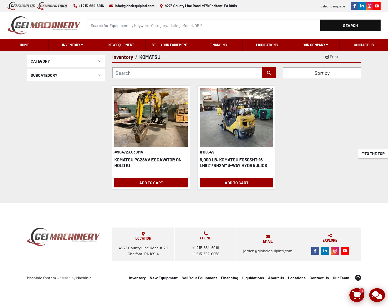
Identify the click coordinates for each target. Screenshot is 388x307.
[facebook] (354, 6)
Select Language (332, 6)
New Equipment (121, 45)
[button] (72, 45)
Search (350, 25)
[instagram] (369, 6)
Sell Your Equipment (170, 45)
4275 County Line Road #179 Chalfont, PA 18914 (201, 6)
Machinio (84, 277)
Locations (297, 277)
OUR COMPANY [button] (314, 45)
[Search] (203, 25)
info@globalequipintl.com (135, 6)
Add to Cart (151, 182)
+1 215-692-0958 (205, 253)
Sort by (322, 73)
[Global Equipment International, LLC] (63, 237)
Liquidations (267, 45)
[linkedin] (362, 6)
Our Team (341, 277)
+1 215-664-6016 (91, 6)
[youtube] (377, 6)
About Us (276, 277)
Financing (218, 45)
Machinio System (41, 277)
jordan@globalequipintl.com (267, 250)
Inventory (71, 45)
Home (24, 45)
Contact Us (364, 45)
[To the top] (373, 153)
